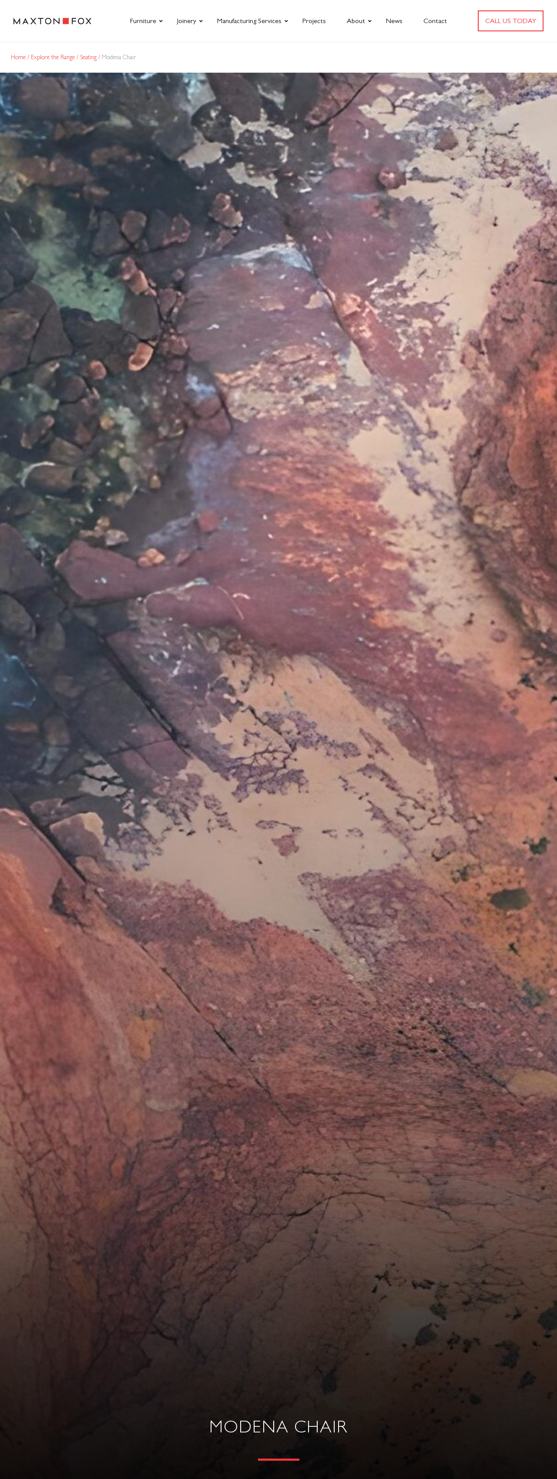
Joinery (186, 21)
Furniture (143, 21)
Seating (89, 57)
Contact (435, 21)
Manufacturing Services (249, 21)
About (356, 21)
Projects (314, 21)
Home (19, 57)
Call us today (510, 21)
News (394, 21)
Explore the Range (54, 57)
